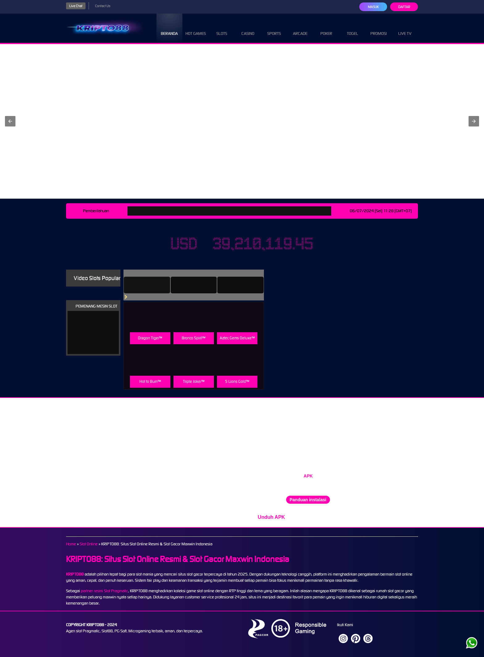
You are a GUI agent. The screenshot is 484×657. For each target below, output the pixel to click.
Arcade (300, 28)
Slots (221, 28)
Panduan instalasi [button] (308, 499)
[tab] (155, 285)
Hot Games (195, 28)
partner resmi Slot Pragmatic (106, 591)
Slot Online (91, 544)
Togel (352, 28)
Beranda (169, 28)
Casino (248, 28)
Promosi (378, 28)
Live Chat (76, 6)
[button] (10, 121)
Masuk (373, 7)
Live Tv (405, 28)
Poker (326, 28)
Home (71, 544)
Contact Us (105, 6)
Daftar (404, 7)
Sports (274, 28)
